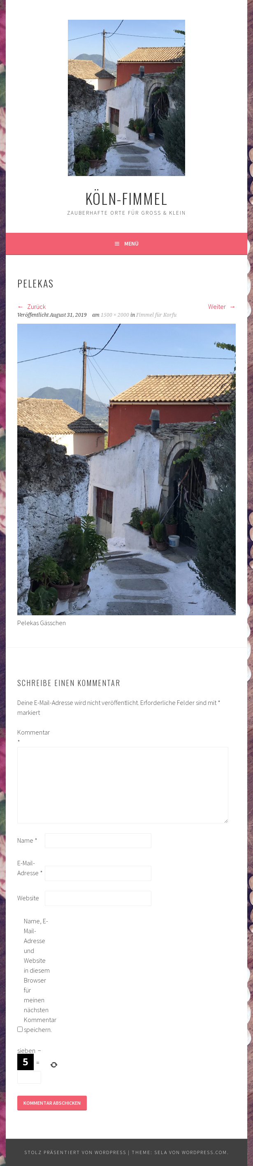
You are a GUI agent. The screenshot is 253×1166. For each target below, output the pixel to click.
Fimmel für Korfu (156, 315)
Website (28, 898)
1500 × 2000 (115, 315)
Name (27, 840)
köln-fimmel (126, 198)
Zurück (31, 306)
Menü (131, 243)
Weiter (222, 306)
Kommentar (30, 737)
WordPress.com (204, 1152)
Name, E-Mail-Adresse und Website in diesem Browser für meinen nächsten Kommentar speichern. (37, 975)
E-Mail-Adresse (30, 868)
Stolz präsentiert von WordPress (75, 1152)
